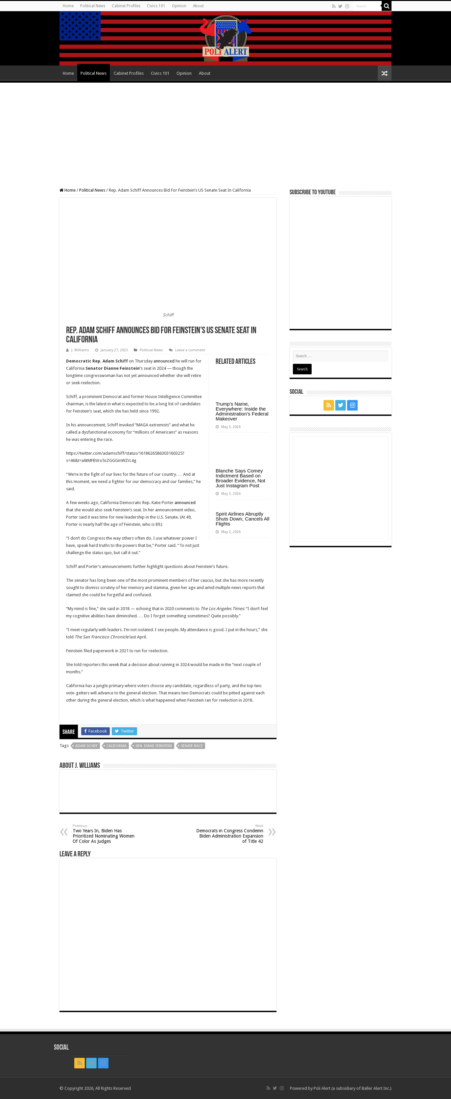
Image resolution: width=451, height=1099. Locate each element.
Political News (92, 6)
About (198, 6)
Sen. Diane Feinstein (153, 746)
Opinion (179, 6)
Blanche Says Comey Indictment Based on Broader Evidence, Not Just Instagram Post (240, 478)
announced (164, 361)
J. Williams (80, 350)
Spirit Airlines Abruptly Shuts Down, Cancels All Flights (242, 518)
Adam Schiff (86, 746)
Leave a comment (190, 350)
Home (68, 6)
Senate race (192, 746)
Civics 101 (156, 6)
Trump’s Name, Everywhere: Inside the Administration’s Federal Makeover (242, 411)
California (117, 746)
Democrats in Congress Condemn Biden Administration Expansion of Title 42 (229, 834)
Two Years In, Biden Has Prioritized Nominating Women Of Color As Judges (106, 834)
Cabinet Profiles (126, 6)
